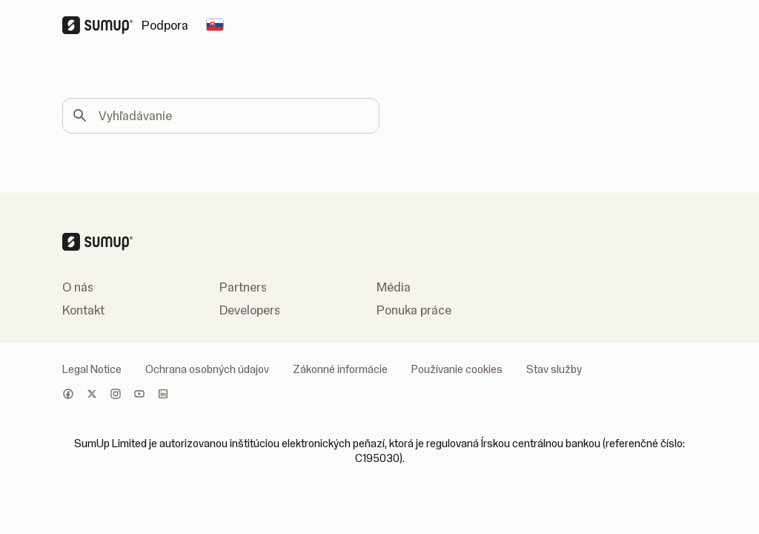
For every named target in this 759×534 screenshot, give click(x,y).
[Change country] (215, 25)
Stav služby (554, 369)
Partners (243, 287)
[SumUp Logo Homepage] (102, 25)
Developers (249, 310)
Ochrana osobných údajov (207, 369)
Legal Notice (92, 369)
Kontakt (83, 310)
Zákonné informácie (340, 369)
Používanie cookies (457, 369)
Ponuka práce (414, 310)
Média (394, 287)
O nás (77, 287)
